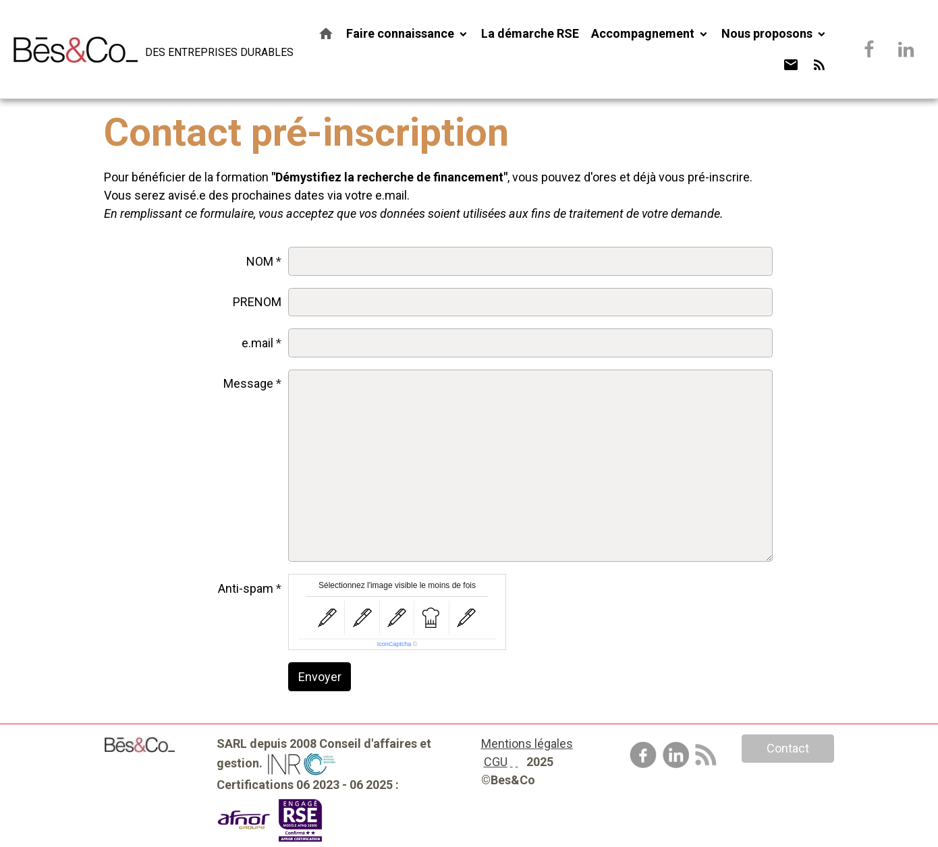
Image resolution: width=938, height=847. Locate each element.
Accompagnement (644, 33)
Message (248, 383)
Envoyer (319, 677)
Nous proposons (768, 33)
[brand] (145, 49)
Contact (788, 748)
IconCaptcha (394, 644)
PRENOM (257, 302)
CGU (495, 762)
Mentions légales (527, 743)
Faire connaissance (401, 33)
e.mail (257, 343)
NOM (259, 261)
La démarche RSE (530, 33)
